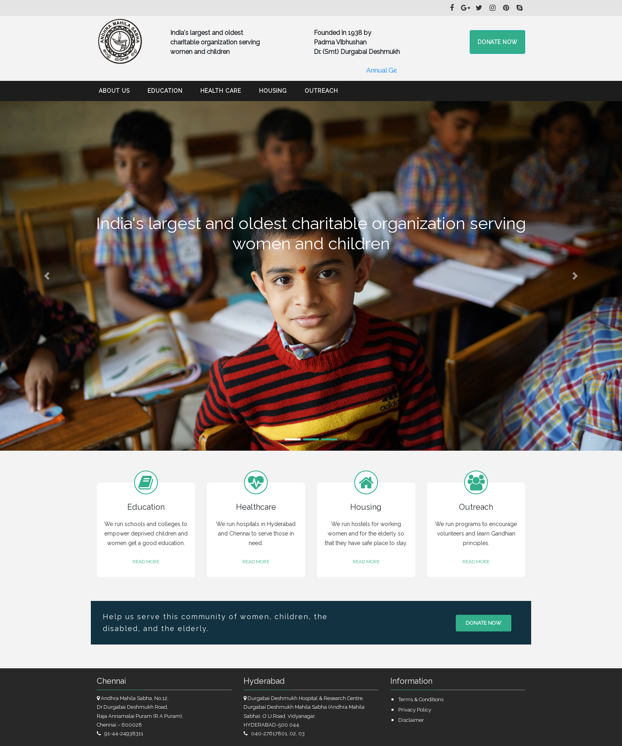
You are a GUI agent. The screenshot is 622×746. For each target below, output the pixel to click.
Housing (273, 91)
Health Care (220, 91)
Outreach (321, 91)
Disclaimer (411, 720)
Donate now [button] (498, 42)
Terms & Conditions (420, 699)
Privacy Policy (414, 710)
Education (165, 91)
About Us (114, 91)
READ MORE (145, 561)
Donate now (483, 623)
